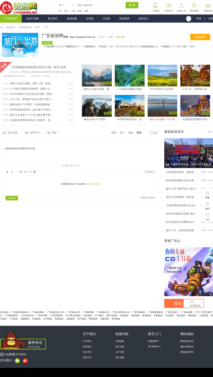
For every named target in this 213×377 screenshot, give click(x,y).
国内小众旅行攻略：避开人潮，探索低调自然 (32, 83)
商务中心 (87, 357)
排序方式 (35, 132)
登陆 (198, 18)
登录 (87, 184)
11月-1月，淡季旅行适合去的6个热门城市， (32, 99)
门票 (73, 11)
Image (16, 171)
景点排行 (53, 18)
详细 (47, 76)
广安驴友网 (41, 315)
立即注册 (95, 184)
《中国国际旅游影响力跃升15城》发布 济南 (38, 67)
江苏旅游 (169, 315)
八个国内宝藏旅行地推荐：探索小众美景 (32, 88)
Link (21, 171)
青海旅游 (146, 315)
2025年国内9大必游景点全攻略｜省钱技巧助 (32, 94)
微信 (207, 206)
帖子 (61, 5)
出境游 (106, 18)
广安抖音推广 (172, 312)
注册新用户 (153, 341)
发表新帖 (200, 37)
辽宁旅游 (99, 315)
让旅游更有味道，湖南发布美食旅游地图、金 (182, 172)
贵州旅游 (116, 318)
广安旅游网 (52, 35)
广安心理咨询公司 (120, 312)
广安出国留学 (56, 315)
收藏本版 (120, 37)
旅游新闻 (124, 18)
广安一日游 (181, 46)
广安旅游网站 (37, 312)
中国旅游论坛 (25, 27)
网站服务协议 (187, 341)
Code (30, 171)
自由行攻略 (32, 18)
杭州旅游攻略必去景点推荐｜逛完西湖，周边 (182, 180)
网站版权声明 (187, 352)
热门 (122, 132)
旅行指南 (120, 357)
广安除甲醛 (88, 312)
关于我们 (87, 341)
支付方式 (87, 352)
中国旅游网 (11, 18)
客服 (207, 194)
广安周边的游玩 (146, 46)
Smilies (34, 171)
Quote (25, 171)
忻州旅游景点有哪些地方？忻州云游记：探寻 (182, 222)
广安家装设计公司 (55, 312)
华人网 (69, 315)
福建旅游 (25, 318)
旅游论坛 (143, 18)
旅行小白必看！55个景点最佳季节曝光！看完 (32, 115)
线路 (79, 11)
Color (12, 171)
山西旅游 (70, 318)
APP (207, 217)
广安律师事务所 (155, 312)
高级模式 (150, 171)
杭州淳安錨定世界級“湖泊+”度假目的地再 (182, 213)
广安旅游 (164, 46)
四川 (37, 27)
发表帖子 (11, 198)
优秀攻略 (120, 341)
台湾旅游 (47, 318)
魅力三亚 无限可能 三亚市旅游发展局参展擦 (182, 188)
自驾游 (90, 18)
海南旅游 (59, 318)
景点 (66, 11)
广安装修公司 (73, 312)
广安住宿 (102, 46)
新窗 (155, 133)
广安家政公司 (102, 312)
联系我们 (87, 346)
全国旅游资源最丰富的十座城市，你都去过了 (32, 120)
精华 (139, 132)
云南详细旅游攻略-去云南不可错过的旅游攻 (182, 205)
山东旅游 (76, 315)
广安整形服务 (11, 315)
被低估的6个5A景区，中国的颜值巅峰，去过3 (32, 104)
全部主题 (12, 132)
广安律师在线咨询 (20, 312)
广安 (130, 46)
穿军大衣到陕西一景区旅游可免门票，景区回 (182, 197)
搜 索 (132, 5)
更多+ (210, 131)
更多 (54, 132)
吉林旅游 (135, 315)
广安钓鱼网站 (138, 312)
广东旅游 (13, 318)
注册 (210, 18)
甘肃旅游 (124, 315)
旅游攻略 (72, 18)
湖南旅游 (192, 315)
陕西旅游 (93, 318)
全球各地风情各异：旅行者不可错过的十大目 (32, 109)
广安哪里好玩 (69, 46)
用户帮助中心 (154, 346)
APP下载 (120, 352)
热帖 (130, 132)
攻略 (86, 11)
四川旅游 (81, 318)
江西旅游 (203, 315)
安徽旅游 (104, 318)
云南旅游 (36, 318)
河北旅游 (87, 315)
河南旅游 (158, 315)
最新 (113, 132)
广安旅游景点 (88, 46)
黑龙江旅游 (111, 315)
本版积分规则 (147, 197)
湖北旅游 (181, 315)
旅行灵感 (120, 346)
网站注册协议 (187, 346)
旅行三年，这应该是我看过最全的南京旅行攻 (182, 230)
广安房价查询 (27, 315)
